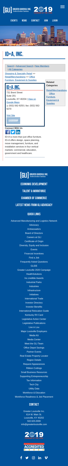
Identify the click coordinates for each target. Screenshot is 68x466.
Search (10, 66)
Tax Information (34, 380)
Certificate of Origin (34, 241)
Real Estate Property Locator (34, 356)
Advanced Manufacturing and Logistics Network (34, 221)
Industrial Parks (33, 282)
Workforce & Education (34, 393)
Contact (35, 20)
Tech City (34, 384)
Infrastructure (33, 290)
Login (55, 20)
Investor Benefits (34, 307)
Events (14, 20)
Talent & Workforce (34, 191)
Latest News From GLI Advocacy (34, 205)
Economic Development (34, 184)
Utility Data (34, 388)
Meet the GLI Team (34, 343)
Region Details (34, 360)
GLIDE (34, 266)
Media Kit (34, 335)
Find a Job (34, 258)
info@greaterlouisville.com (34, 424)
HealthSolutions (34, 274)
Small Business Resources (34, 372)
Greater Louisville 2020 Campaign (34, 270)
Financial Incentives (34, 253)
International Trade (34, 298)
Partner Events (34, 352)
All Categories (16, 69)
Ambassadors (34, 229)
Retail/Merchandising (56, 90)
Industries (34, 286)
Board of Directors (34, 233)
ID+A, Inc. (13, 87)
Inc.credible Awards (33, 278)
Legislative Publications (34, 323)
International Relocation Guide (34, 311)
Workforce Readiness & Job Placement (34, 397)
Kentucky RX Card (34, 315)
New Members (42, 66)
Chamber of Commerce (34, 198)
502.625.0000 (34, 421)
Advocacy (34, 225)
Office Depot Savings (34, 348)
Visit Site (10, 115)
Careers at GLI (34, 237)
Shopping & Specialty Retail (18, 73)
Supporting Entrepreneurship (34, 376)
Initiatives (34, 294)
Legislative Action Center (34, 319)
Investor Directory (34, 303)
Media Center (34, 339)
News (24, 20)
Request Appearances (34, 364)
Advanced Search (24, 66)
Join (46, 20)
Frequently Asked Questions (34, 262)
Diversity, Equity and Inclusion (33, 245)
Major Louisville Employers (34, 331)
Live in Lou (34, 327)
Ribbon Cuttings (34, 368)
